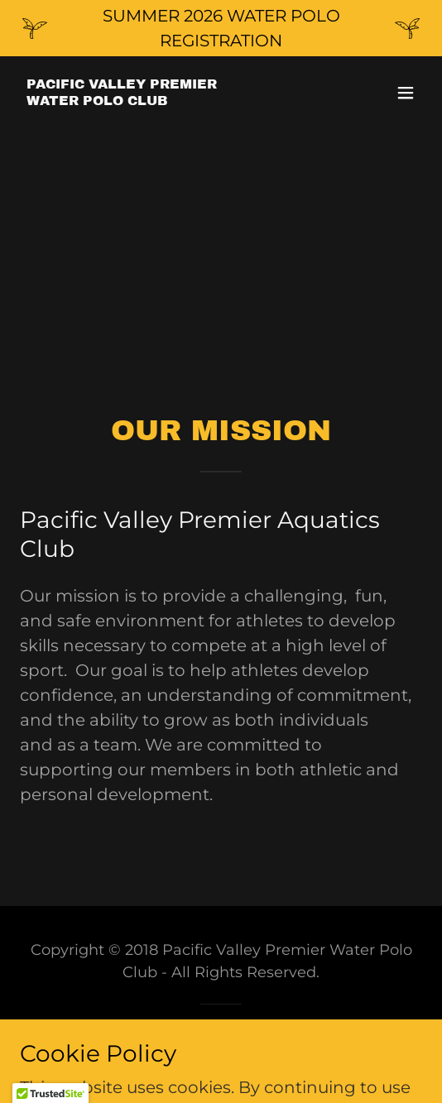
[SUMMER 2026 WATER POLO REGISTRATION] (221, 28)
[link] (121, 99)
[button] (405, 92)
